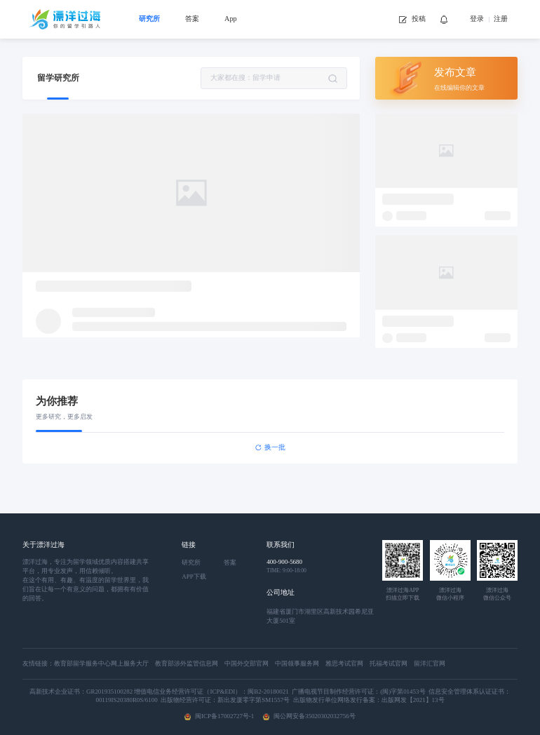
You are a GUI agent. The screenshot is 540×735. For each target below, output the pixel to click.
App (230, 18)
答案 (192, 18)
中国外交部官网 (249, 663)
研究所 (149, 18)
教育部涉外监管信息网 (189, 663)
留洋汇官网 (429, 663)
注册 (501, 18)
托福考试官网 (392, 663)
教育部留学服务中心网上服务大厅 (104, 663)
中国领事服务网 (300, 663)
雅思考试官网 (347, 663)
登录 (477, 18)
